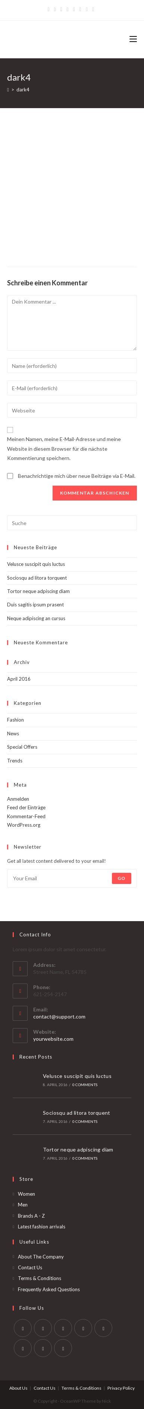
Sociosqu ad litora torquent (37, 578)
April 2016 (19, 679)
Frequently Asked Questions (49, 1289)
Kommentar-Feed (26, 816)
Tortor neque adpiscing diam (38, 591)
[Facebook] (55, 9)
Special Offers (22, 747)
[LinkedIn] (83, 1328)
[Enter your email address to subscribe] (72, 878)
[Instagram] (74, 9)
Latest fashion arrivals (41, 1227)
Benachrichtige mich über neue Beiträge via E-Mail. (76, 476)
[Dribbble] (68, 9)
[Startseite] (8, 90)
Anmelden (18, 799)
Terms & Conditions (39, 1278)
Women (26, 1194)
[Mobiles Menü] (133, 39)
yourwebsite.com (53, 1039)
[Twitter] (49, 9)
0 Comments (84, 1084)
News (13, 733)
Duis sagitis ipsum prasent (35, 605)
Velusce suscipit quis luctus (36, 564)
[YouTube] (80, 9)
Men (23, 1205)
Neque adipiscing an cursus (36, 618)
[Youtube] (43, 1348)
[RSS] (93, 9)
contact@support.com (59, 1016)
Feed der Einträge (26, 807)
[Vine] (87, 9)
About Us (18, 1388)
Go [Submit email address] (121, 878)
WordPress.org (23, 825)
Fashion (15, 720)
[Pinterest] (61, 9)
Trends (14, 761)
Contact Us (30, 1267)
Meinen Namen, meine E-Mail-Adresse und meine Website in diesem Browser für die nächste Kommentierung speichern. (64, 448)
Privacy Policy (121, 1388)
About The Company (41, 1257)
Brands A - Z (31, 1216)
